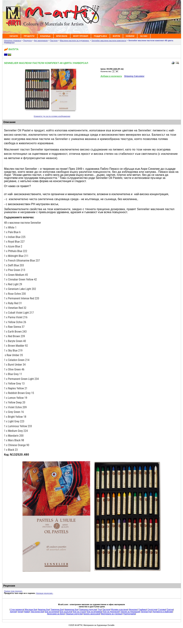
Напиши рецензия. (44, 593)
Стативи (161, 609)
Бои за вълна (66, 612)
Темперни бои (57, 609)
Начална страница (12, 40)
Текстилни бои (37, 612)
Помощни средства (88, 609)
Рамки (26, 612)
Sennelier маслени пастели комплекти (109, 40)
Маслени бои (31, 609)
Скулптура (152, 609)
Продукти (27, 40)
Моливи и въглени (119, 609)
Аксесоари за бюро (56, 614)
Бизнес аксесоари (91, 614)
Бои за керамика (94, 612)
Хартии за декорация (130, 612)
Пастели (54, 40)
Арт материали (41, 40)
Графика (142, 609)
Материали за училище (111, 614)
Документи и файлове (162, 612)
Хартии (13, 612)
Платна (170, 609)
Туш (99, 609)
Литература (146, 612)
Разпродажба (129, 614)
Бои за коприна (52, 612)
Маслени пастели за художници (74, 40)
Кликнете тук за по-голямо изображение (52, 116)
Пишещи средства (74, 614)
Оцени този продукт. (13, 591)
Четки (20, 612)
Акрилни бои (44, 609)
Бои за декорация (111, 612)
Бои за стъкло (79, 612)
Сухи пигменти (17, 609)
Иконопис (133, 609)
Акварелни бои (71, 609)
